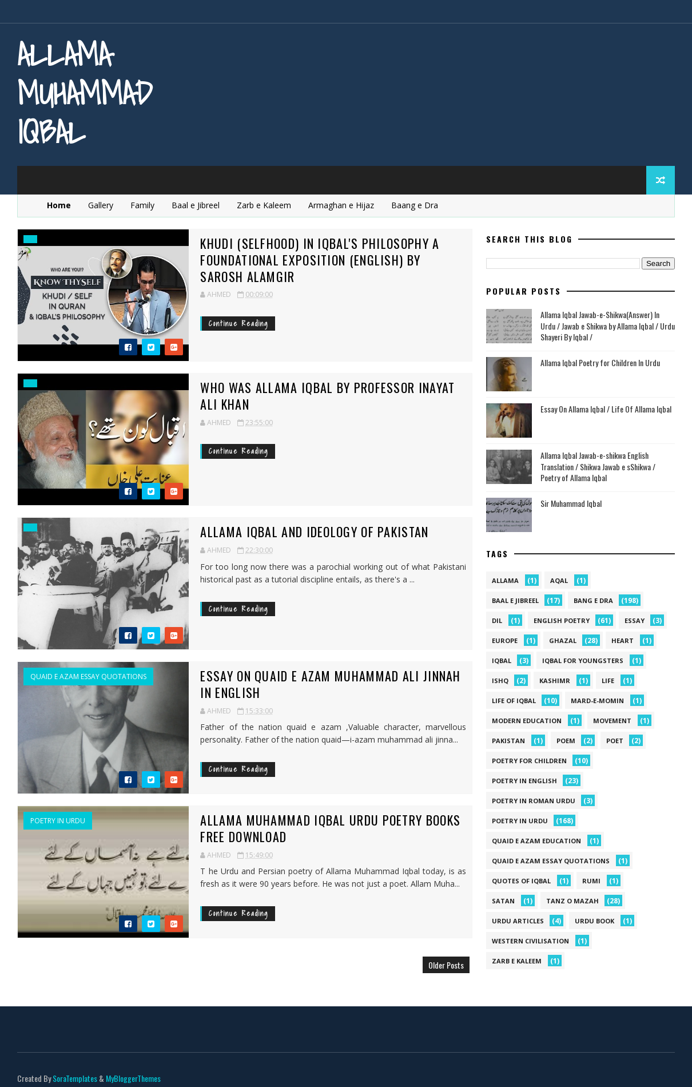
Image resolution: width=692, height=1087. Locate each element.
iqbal (501, 660)
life (608, 680)
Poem (565, 740)
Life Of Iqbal (514, 700)
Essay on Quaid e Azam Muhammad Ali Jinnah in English (319, 684)
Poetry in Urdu (57, 821)
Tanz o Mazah (572, 900)
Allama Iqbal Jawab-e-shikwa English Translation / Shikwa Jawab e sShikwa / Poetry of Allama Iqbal (597, 466)
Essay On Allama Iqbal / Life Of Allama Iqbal (605, 409)
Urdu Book (594, 921)
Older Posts (438, 965)
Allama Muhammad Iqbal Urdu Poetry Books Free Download (319, 828)
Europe (505, 640)
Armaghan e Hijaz (342, 205)
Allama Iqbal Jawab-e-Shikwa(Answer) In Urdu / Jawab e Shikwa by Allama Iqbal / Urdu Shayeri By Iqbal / (607, 325)
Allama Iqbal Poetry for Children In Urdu (600, 362)
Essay (635, 620)
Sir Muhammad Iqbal (571, 503)
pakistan (508, 740)
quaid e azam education (536, 840)
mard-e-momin (597, 700)
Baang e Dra (415, 205)
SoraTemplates (75, 1067)
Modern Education (527, 720)
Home (59, 205)
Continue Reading (227, 323)
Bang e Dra (593, 600)
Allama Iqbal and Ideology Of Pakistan (303, 531)
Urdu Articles (518, 921)
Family (143, 205)
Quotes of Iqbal (521, 880)
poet (614, 740)
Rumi (591, 880)
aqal (559, 580)
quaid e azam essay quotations (88, 676)
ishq (500, 680)
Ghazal (562, 640)
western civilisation (530, 941)
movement (612, 720)
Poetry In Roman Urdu (533, 800)
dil (497, 620)
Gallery (101, 205)
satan (503, 900)
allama (505, 580)
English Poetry (562, 620)
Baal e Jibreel (196, 205)
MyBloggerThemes (133, 1067)
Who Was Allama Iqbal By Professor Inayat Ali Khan (316, 395)
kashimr (554, 680)
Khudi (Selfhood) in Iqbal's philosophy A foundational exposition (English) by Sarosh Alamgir (322, 259)
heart (622, 640)
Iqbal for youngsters (582, 660)
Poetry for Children (529, 760)
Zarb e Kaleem (264, 205)
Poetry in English (524, 780)
